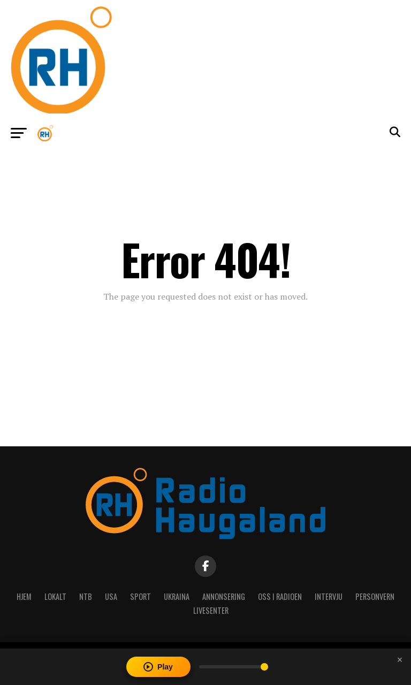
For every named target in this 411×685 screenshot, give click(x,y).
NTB (85, 596)
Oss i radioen (280, 596)
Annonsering (223, 596)
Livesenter (211, 610)
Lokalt (55, 596)
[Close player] (400, 660)
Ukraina (176, 596)
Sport (140, 596)
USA (111, 596)
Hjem (24, 596)
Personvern (374, 596)
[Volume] (233, 666)
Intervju (328, 596)
